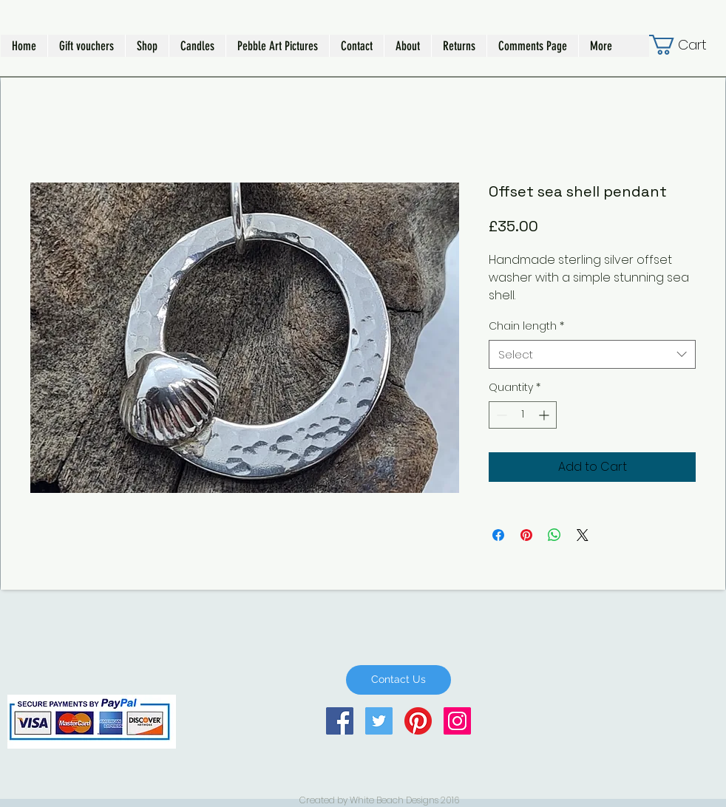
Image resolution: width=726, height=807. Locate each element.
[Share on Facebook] (498, 535)
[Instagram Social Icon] (457, 721)
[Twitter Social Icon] (379, 721)
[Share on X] (582, 535)
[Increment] (545, 415)
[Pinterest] (418, 721)
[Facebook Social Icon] (339, 721)
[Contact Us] (398, 680)
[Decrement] (500, 415)
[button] (147, 46)
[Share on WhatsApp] (554, 535)
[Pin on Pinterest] (526, 535)
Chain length (526, 326)
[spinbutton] (522, 415)
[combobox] (592, 354)
